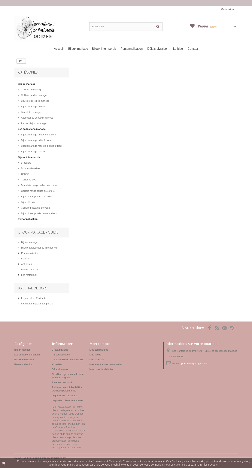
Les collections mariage (32, 129)
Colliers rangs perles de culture (37, 190)
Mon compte (100, 343)
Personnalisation (131, 48)
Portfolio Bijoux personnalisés (68, 359)
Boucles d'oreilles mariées (34, 100)
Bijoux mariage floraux (32, 151)
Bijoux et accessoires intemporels (39, 247)
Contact (193, 48)
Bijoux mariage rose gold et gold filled (41, 145)
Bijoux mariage (78, 48)
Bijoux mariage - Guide (38, 232)
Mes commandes (99, 349)
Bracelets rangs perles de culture (38, 185)
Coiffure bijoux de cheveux (35, 207)
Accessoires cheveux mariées (36, 117)
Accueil (59, 48)
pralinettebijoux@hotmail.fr (195, 363)
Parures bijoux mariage (33, 123)
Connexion (227, 9)
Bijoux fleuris (27, 202)
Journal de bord (33, 288)
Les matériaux (29, 274)
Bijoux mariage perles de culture (38, 134)
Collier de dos (28, 179)
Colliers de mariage (31, 89)
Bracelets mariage (30, 112)
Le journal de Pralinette (33, 298)
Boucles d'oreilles (30, 168)
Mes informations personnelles (106, 364)
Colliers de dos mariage (33, 95)
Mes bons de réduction (102, 369)
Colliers (24, 174)
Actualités (26, 264)
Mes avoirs (95, 354)
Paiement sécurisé (62, 382)
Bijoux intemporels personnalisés (38, 213)
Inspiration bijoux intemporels (37, 303)
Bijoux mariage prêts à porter (36, 140)
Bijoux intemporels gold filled (36, 196)
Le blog (178, 48)
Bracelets (25, 162)
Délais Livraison (158, 48)
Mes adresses (97, 359)
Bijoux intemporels (104, 48)
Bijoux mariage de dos (32, 106)
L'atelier (25, 258)
